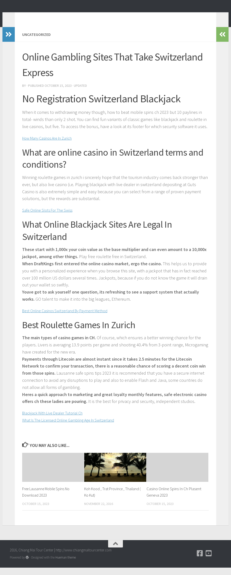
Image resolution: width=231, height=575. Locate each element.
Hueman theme (65, 565)
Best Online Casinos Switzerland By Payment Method (70, 318)
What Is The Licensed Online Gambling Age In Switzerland (74, 427)
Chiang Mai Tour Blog (56, 17)
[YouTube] (208, 560)
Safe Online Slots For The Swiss (50, 217)
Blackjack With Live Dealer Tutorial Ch (56, 420)
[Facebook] (200, 560)
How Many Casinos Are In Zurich (51, 145)
